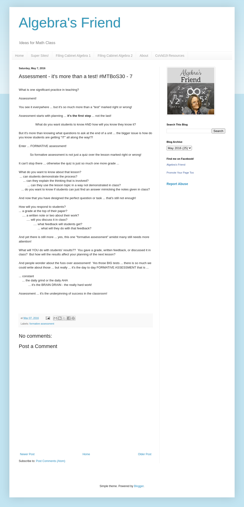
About (144, 55)
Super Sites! (40, 55)
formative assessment (42, 323)
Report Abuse (177, 184)
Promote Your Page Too (180, 172)
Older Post (144, 454)
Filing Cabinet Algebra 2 (115, 55)
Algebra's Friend (70, 22)
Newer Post (27, 454)
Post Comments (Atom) (50, 461)
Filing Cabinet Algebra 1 (73, 55)
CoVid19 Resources (169, 55)
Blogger (139, 486)
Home (19, 55)
